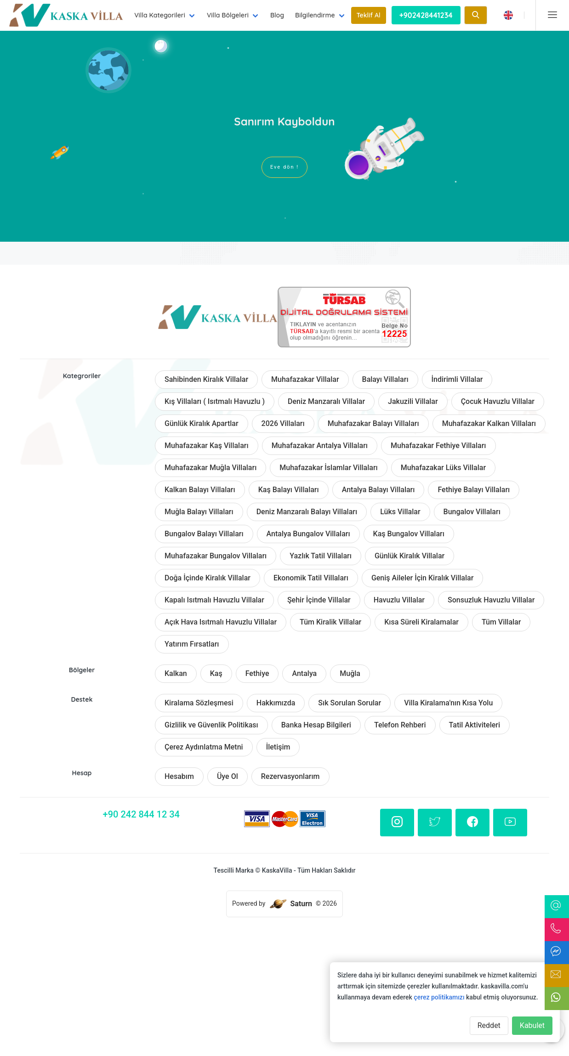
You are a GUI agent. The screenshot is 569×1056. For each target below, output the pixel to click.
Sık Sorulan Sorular (349, 702)
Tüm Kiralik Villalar (330, 622)
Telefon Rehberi (400, 725)
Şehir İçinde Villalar (319, 600)
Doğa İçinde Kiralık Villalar (207, 577)
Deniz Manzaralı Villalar (326, 401)
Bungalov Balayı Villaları (204, 533)
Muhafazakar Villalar (305, 379)
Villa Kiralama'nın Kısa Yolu (448, 702)
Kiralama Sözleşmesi (199, 702)
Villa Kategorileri (159, 15)
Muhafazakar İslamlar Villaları (328, 467)
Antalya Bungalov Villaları (308, 533)
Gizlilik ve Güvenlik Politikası (211, 725)
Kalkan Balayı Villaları (200, 489)
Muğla (350, 673)
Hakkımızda (276, 702)
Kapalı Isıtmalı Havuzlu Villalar (214, 600)
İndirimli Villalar (457, 379)
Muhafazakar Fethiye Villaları (438, 445)
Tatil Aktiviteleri (474, 725)
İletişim (278, 747)
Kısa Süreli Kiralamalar (421, 622)
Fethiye (257, 673)
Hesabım (179, 776)
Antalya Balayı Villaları (378, 489)
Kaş (216, 673)
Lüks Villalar (400, 511)
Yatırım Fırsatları (192, 644)
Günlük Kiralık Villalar (409, 555)
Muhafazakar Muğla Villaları (210, 467)
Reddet (489, 1025)
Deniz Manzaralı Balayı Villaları (306, 511)
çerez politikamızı (439, 997)
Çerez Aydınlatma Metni (204, 747)
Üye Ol (227, 776)
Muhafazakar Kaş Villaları (207, 445)
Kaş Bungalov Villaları (408, 533)
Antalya (304, 673)
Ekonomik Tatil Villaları (310, 577)
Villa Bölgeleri (228, 15)
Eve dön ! (284, 167)
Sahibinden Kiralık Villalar (206, 379)
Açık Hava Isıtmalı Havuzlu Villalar (221, 622)
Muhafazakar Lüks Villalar (443, 467)
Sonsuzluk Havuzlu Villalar (491, 600)
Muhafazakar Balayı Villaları (373, 423)
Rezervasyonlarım (290, 776)
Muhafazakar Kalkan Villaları (489, 423)
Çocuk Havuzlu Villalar (498, 401)
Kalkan (176, 673)
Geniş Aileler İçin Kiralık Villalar (422, 577)
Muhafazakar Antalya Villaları (320, 445)
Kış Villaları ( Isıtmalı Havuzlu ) (215, 401)
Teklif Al (369, 15)
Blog (277, 15)
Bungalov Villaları (472, 511)
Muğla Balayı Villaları (199, 511)
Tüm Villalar (501, 622)
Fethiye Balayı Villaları (474, 489)
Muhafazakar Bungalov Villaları (216, 555)
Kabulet (532, 1025)
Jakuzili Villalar (413, 401)
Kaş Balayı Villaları (288, 489)
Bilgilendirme (315, 15)
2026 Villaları (283, 423)
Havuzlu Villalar (399, 600)
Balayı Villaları (385, 379)
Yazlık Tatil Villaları (321, 555)
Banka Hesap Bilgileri (316, 725)
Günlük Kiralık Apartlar (202, 423)
